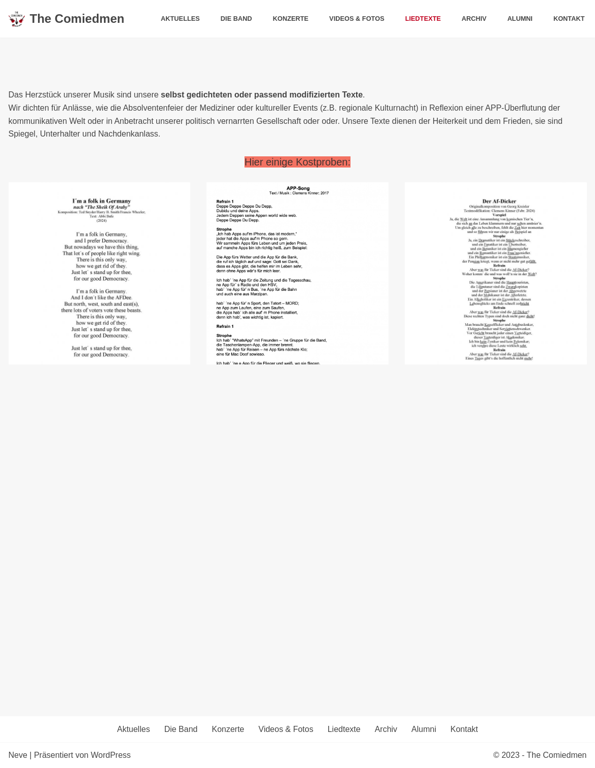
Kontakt (569, 18)
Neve (18, 755)
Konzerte (290, 18)
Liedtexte (423, 18)
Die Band (236, 18)
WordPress (111, 755)
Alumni (520, 18)
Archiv (474, 18)
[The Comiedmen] (67, 18)
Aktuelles (180, 18)
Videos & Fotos (356, 18)
